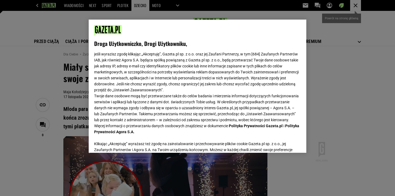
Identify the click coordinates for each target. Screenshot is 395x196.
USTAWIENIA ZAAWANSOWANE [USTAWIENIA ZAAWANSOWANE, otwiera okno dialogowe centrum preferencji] (129, 142)
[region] (197, 86)
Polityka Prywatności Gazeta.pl (256, 126)
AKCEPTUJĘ (282, 142)
